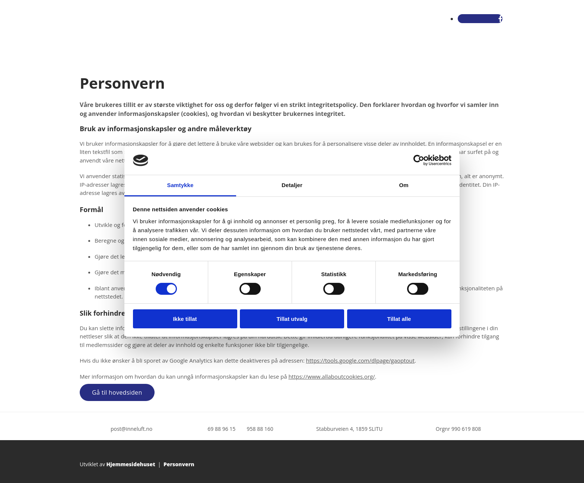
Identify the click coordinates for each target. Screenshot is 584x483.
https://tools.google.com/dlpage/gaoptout (360, 360)
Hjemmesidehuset (131, 464)
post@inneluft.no (131, 428)
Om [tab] (403, 185)
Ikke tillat (185, 319)
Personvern (179, 464)
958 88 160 (260, 428)
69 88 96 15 (221, 428)
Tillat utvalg (291, 319)
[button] (117, 392)
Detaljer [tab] (292, 185)
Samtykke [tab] (180, 185)
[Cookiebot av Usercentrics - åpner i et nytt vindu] (418, 160)
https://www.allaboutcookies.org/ (331, 376)
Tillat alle (399, 319)
